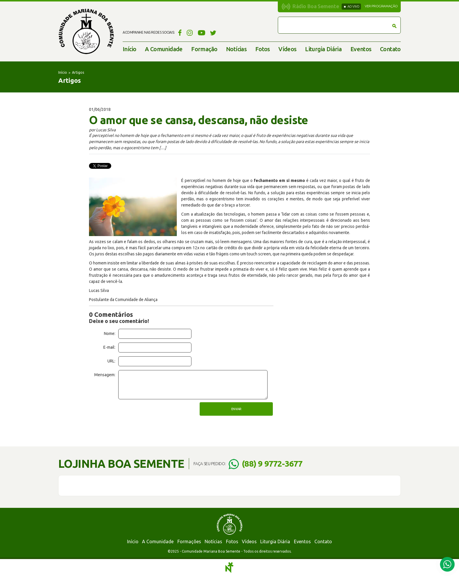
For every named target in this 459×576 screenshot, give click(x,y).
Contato (390, 49)
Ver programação (381, 6)
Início (129, 49)
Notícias (236, 49)
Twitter (213, 32)
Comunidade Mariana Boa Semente (86, 31)
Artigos (78, 72)
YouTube (201, 32)
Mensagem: (104, 374)
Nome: (109, 333)
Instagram (189, 32)
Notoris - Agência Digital (229, 567)
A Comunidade (164, 49)
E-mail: (109, 347)
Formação (204, 49)
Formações (189, 541)
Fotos (262, 49)
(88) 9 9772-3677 (272, 463)
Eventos (360, 49)
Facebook (179, 32)
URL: (111, 361)
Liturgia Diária (323, 49)
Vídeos (287, 49)
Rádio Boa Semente (315, 6)
